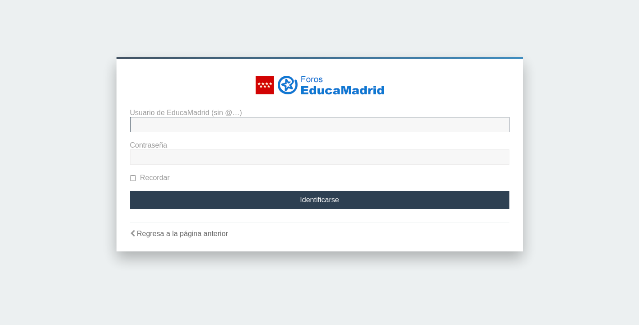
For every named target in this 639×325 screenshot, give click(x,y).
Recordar (150, 177)
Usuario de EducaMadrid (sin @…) (186, 112)
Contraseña (149, 145)
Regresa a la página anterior (182, 233)
